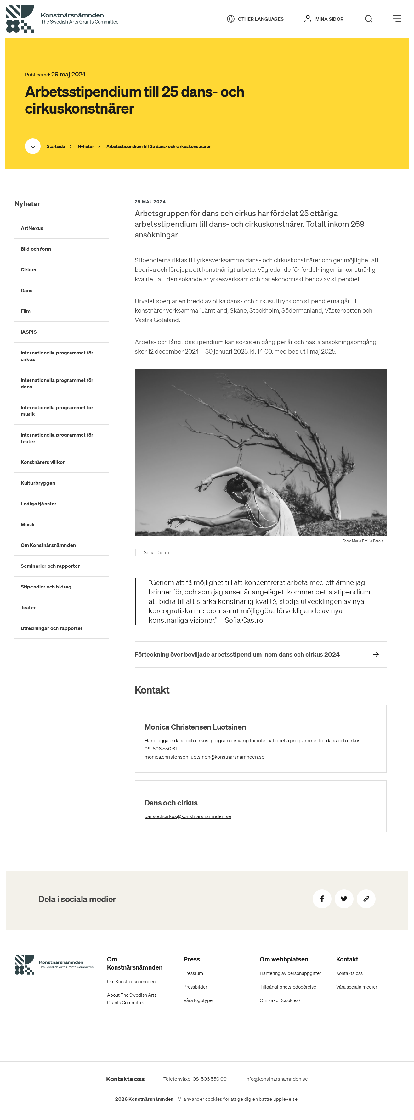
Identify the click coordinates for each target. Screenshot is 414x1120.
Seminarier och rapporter (50, 566)
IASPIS (29, 332)
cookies (213, 1099)
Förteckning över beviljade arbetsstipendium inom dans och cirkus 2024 (237, 654)
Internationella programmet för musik (57, 410)
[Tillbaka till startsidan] (62, 19)
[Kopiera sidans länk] (366, 898)
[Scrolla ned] (33, 146)
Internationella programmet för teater (57, 438)
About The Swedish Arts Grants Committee (131, 999)
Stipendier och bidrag (46, 586)
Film (26, 311)
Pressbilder (195, 987)
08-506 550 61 (170, 748)
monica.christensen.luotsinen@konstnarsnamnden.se (233, 756)
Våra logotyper (199, 1000)
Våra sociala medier (356, 987)
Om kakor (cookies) (280, 1000)
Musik (28, 524)
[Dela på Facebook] (322, 898)
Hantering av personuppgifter (290, 973)
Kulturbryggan (38, 483)
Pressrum (193, 973)
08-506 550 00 (210, 1079)
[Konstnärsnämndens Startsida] (54, 966)
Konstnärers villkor (43, 462)
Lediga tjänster (39, 503)
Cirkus (28, 269)
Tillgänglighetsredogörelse (288, 987)
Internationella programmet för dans (57, 383)
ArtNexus (32, 228)
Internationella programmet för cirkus (57, 355)
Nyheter (27, 203)
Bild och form (36, 249)
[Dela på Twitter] (344, 898)
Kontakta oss (349, 973)
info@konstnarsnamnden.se (276, 1079)
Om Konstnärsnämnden (48, 545)
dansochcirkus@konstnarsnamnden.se (216, 815)
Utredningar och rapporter (52, 628)
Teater (28, 607)
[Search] (368, 19)
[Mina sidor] (323, 19)
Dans (27, 290)
